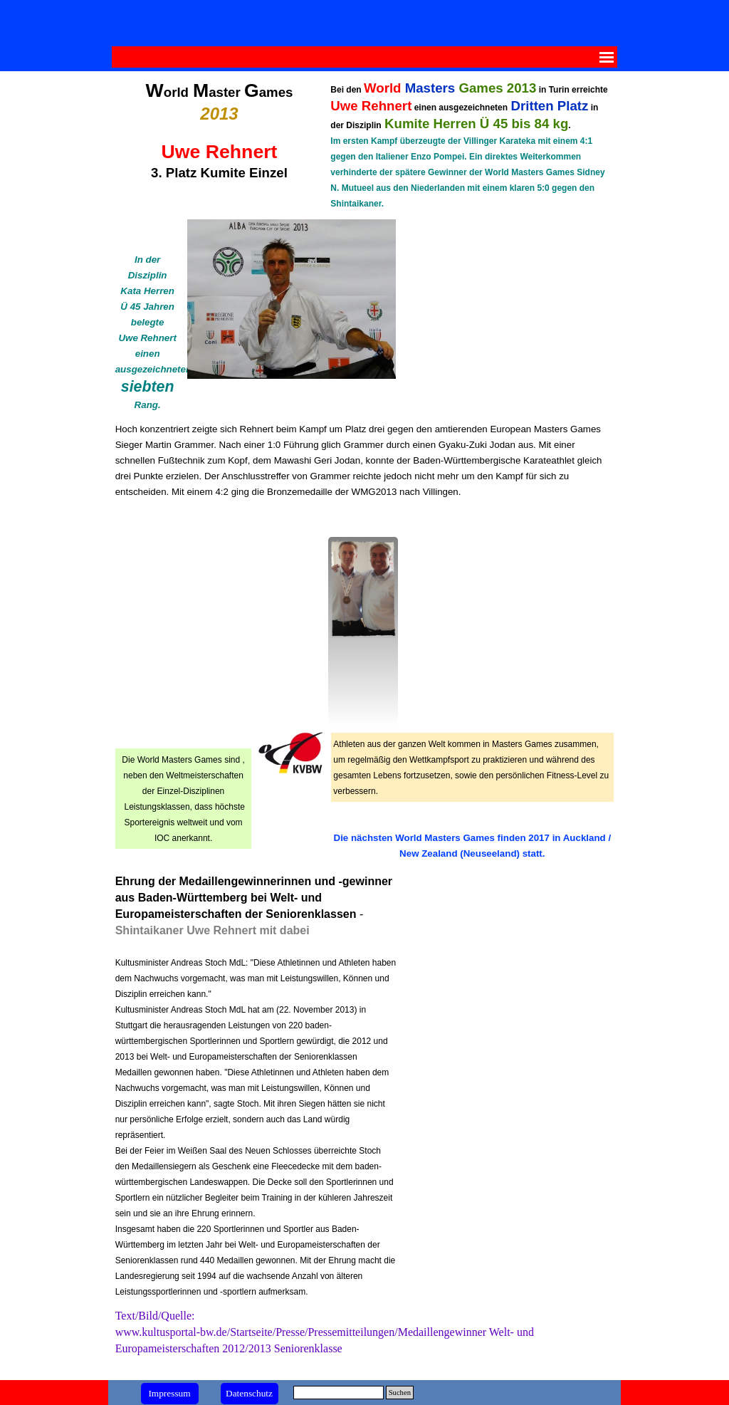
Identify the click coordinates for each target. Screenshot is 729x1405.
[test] (170, 1393)
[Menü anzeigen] (606, 57)
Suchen (400, 1392)
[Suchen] (338, 1392)
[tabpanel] (219, 130)
